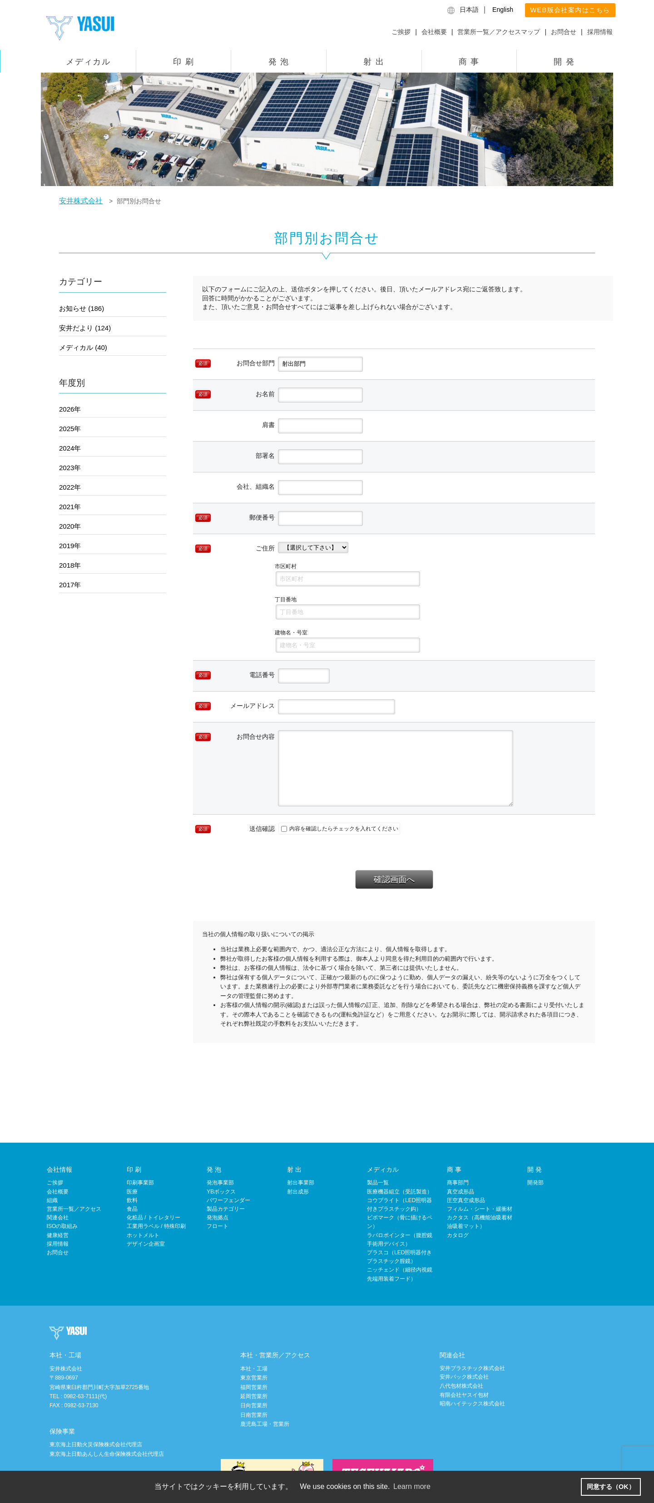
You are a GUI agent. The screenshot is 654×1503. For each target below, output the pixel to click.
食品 (132, 1209)
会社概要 (434, 31)
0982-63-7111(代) (85, 1396)
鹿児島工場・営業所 (264, 1424)
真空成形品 (460, 1192)
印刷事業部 (140, 1182)
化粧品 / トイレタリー (153, 1217)
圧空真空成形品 (466, 1200)
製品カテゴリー (226, 1209)
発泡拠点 (217, 1217)
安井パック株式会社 (464, 1377)
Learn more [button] (412, 1486)
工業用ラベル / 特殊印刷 (156, 1226)
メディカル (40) (83, 347)
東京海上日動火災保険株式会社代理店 (96, 1444)
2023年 (70, 468)
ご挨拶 (401, 31)
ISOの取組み (62, 1226)
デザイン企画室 (146, 1244)
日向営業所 (254, 1405)
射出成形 (298, 1192)
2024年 (70, 448)
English (502, 9)
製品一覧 (378, 1182)
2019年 (70, 546)
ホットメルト (143, 1235)
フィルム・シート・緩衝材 (479, 1209)
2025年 (70, 428)
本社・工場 (254, 1368)
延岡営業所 (254, 1396)
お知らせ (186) (81, 308)
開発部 (535, 1182)
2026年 (70, 409)
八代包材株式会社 (461, 1386)
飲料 (132, 1200)
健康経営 (58, 1235)
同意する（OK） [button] (611, 1486)
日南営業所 (254, 1415)
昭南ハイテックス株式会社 (472, 1403)
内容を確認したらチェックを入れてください (339, 828)
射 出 (373, 61)
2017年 (70, 585)
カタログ (458, 1235)
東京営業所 (254, 1378)
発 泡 (278, 61)
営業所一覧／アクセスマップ (498, 31)
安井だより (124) (85, 328)
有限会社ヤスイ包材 (464, 1395)
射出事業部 (300, 1182)
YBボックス (221, 1192)
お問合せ (563, 31)
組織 (52, 1200)
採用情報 (600, 31)
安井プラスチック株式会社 (472, 1368)
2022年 (70, 487)
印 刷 (183, 61)
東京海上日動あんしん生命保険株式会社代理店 (107, 1454)
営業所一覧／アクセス (74, 1209)
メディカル (88, 61)
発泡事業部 (220, 1182)
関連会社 (58, 1217)
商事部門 (458, 1182)
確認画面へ (394, 879)
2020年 (70, 526)
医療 (132, 1192)
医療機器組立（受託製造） (399, 1192)
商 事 (469, 61)
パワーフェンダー (228, 1200)
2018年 (70, 565)
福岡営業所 (254, 1387)
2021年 (70, 507)
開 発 (564, 61)
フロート (217, 1226)
